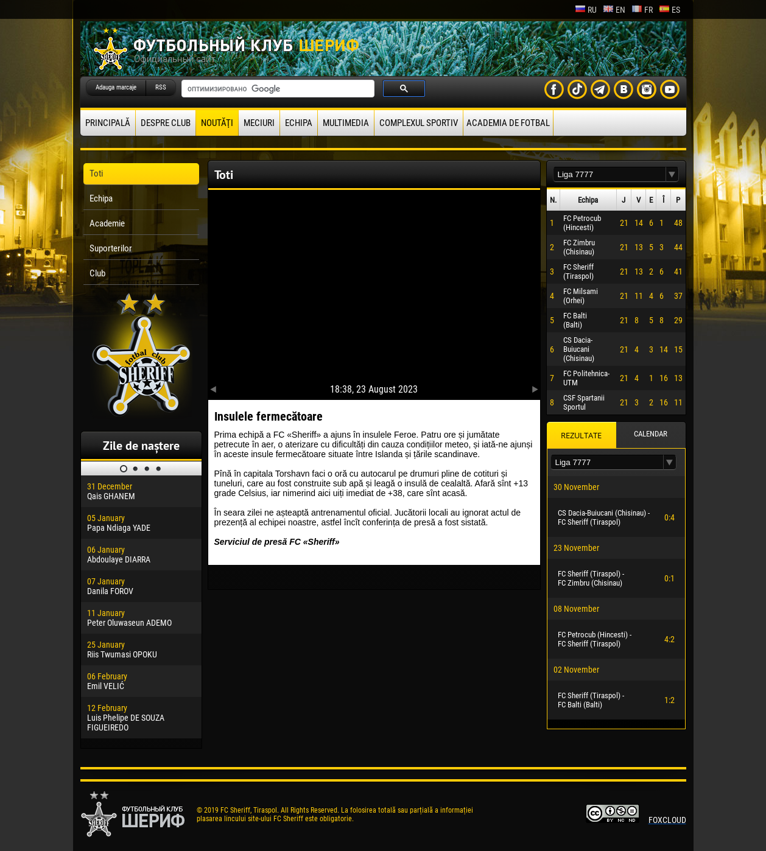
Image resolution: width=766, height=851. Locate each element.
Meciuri (259, 122)
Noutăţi (217, 122)
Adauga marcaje (116, 87)
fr (642, 10)
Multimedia (346, 122)
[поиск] (277, 88)
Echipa (298, 122)
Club (97, 273)
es (669, 10)
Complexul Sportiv (418, 122)
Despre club (166, 122)
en (614, 10)
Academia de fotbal (508, 122)
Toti (96, 173)
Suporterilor (111, 248)
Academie (107, 223)
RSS (160, 87)
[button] (672, 174)
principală (107, 122)
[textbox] (609, 174)
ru (586, 10)
